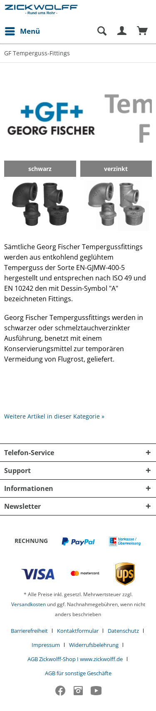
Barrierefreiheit (29, 630)
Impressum (46, 645)
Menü (22, 30)
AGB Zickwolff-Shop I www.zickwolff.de (75, 659)
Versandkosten (28, 604)
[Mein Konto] (122, 31)
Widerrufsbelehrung (94, 645)
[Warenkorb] (142, 31)
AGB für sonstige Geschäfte (78, 673)
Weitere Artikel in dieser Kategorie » (54, 416)
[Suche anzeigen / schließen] (101, 31)
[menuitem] (22, 31)
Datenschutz (123, 630)
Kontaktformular (78, 630)
